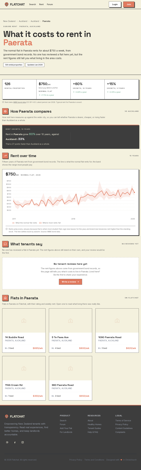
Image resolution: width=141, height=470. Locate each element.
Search (32, 4)
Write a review (70, 282)
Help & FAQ (93, 432)
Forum (50, 4)
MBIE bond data (19, 102)
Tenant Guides (94, 428)
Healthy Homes (94, 424)
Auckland (23, 21)
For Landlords (66, 432)
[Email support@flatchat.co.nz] (7, 442)
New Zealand (9, 21)
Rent (41, 4)
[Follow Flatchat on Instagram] (22, 442)
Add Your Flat (66, 428)
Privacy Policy (121, 424)
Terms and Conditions (94, 460)
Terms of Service (123, 420)
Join (129, 4)
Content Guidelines (124, 428)
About (90, 420)
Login (115, 4)
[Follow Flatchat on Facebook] (15, 442)
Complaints (120, 432)
